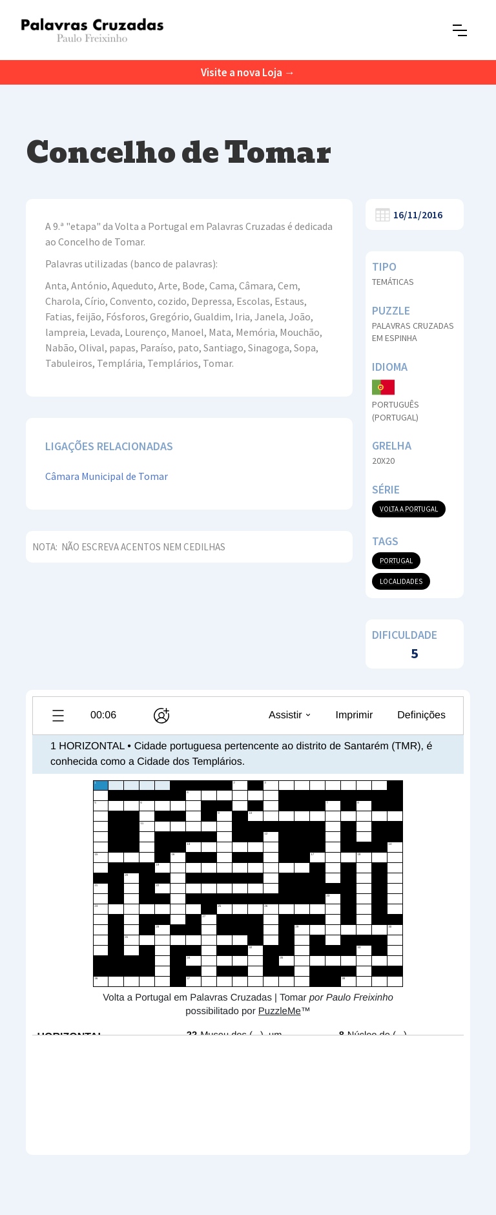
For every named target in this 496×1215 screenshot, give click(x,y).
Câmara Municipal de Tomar (106, 476)
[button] (460, 30)
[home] (92, 30)
